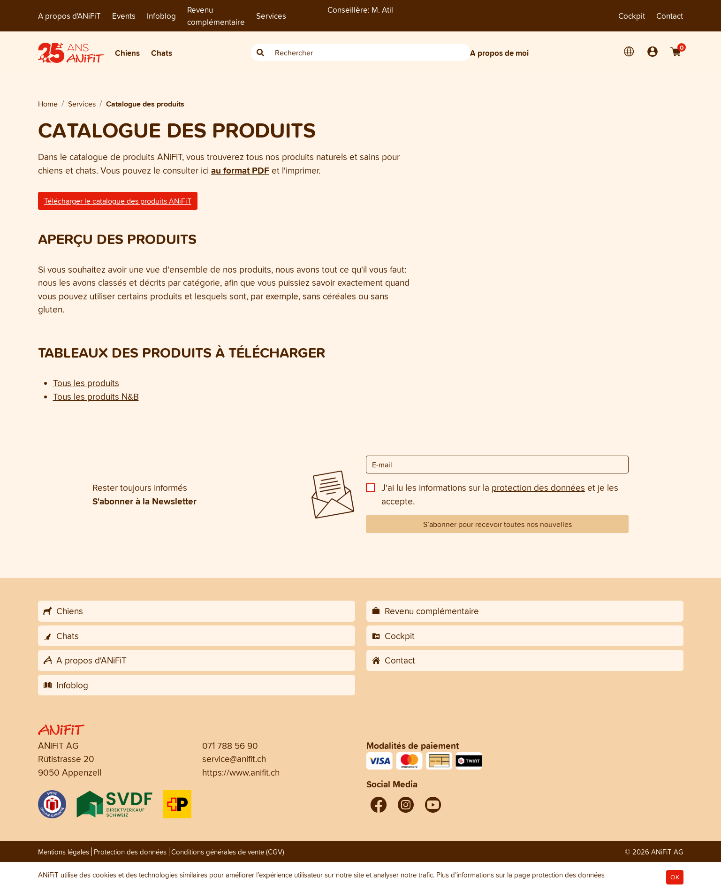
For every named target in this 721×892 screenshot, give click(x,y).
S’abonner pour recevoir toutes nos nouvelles (497, 524)
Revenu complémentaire (216, 16)
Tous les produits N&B (96, 396)
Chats (161, 53)
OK (674, 877)
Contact (669, 16)
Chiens (127, 53)
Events (124, 16)
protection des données (538, 487)
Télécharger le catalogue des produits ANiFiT (117, 201)
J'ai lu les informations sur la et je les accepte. (499, 494)
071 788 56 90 (230, 745)
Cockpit (631, 16)
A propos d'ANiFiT (69, 16)
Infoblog (161, 16)
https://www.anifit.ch (241, 772)
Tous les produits (86, 383)
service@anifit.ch (234, 759)
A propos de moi (499, 53)
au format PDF (240, 170)
